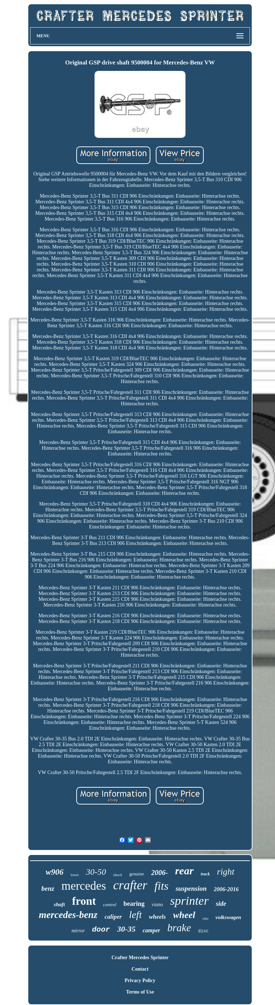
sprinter (189, 900)
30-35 (126, 928)
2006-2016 (226, 889)
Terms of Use (140, 992)
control (109, 904)
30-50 (96, 871)
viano (157, 904)
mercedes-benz (68, 914)
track (205, 873)
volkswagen (228, 917)
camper (151, 930)
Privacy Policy (140, 980)
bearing (134, 903)
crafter (130, 885)
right (226, 871)
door (101, 930)
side (221, 903)
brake (179, 927)
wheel (184, 915)
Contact (139, 969)
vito (205, 918)
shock (117, 875)
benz (48, 888)
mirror (78, 930)
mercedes (83, 885)
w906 (54, 872)
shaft (59, 904)
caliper (113, 916)
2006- (159, 872)
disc (203, 931)
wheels (157, 916)
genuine (136, 873)
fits (161, 885)
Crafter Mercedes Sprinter (140, 957)
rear (184, 870)
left (135, 914)
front (84, 901)
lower (75, 875)
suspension (191, 888)
